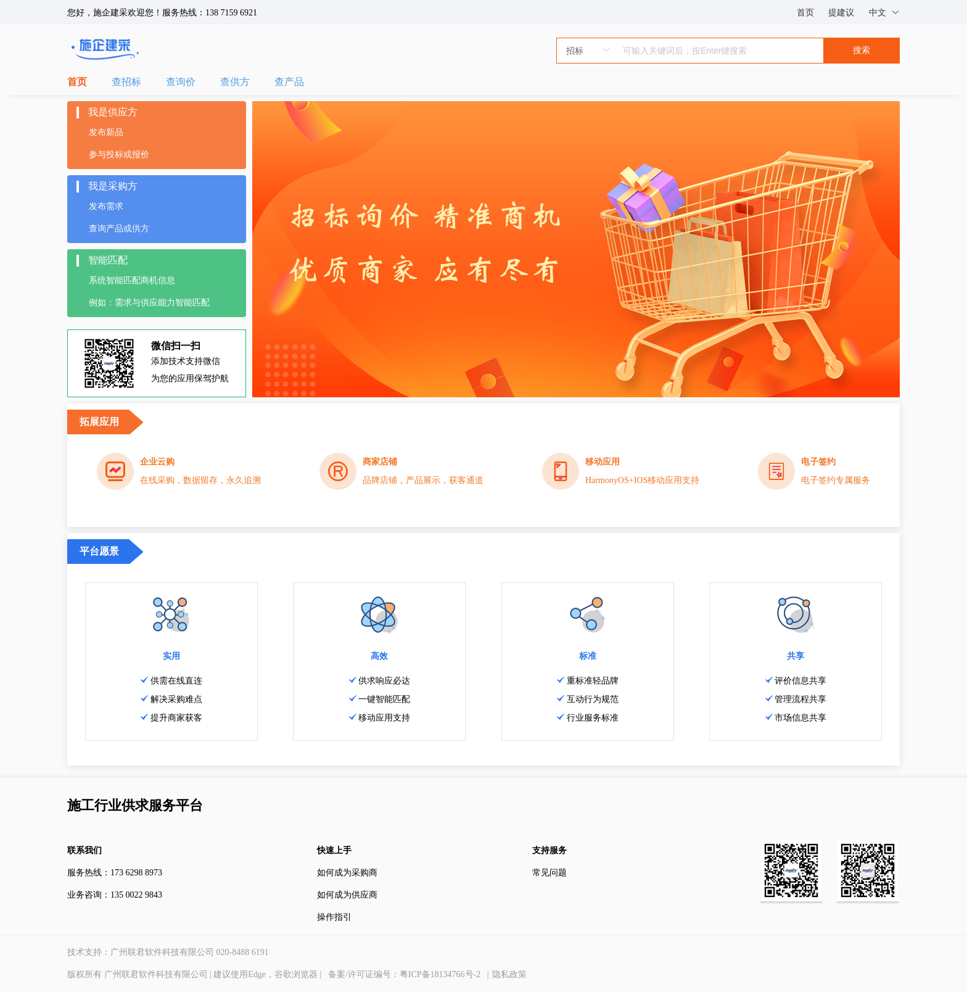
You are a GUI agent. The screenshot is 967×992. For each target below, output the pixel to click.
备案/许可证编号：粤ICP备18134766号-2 (404, 974)
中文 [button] (884, 12)
